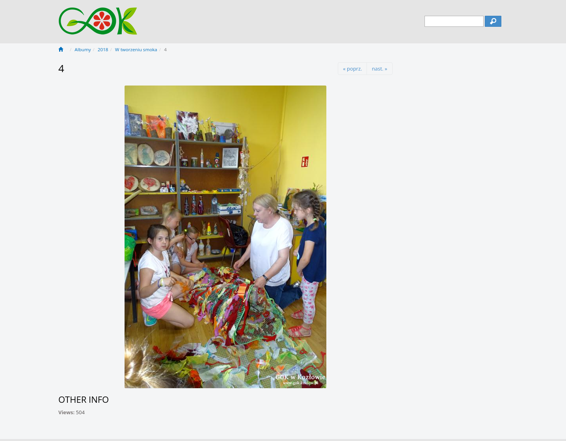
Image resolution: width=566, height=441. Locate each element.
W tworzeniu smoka (136, 49)
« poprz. (352, 68)
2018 (103, 49)
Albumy (82, 49)
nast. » (379, 68)
